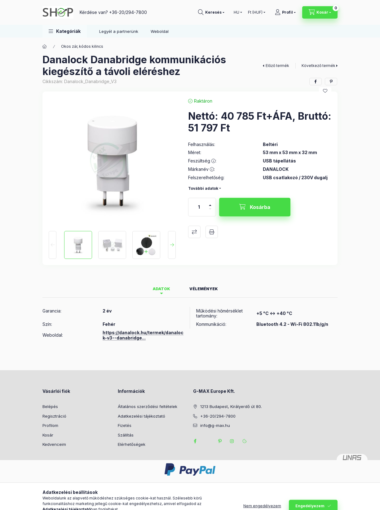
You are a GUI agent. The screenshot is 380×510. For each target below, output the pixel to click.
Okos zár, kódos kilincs (82, 46)
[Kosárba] (254, 207)
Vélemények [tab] (203, 288)
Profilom (50, 425)
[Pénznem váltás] (255, 12)
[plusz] (210, 202)
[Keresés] (211, 12)
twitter (207, 441)
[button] (64, 31)
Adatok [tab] (161, 288)
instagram (232, 441)
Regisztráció (54, 416)
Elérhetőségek (131, 444)
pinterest (220, 441)
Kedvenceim (54, 444)
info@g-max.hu (215, 425)
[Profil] (285, 12)
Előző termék (277, 65)
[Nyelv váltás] (236, 12)
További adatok (203, 188)
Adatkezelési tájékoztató (141, 416)
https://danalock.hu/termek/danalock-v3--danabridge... (143, 335)
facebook (195, 441)
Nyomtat (211, 232)
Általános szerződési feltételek (147, 406)
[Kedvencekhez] (325, 91)
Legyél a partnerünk (118, 31)
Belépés (50, 406)
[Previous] (52, 245)
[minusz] (210, 211)
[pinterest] (331, 81)
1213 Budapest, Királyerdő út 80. (231, 406)
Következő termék (318, 65)
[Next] (172, 245)
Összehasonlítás (194, 232)
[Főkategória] (44, 46)
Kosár (47, 434)
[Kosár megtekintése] (320, 12)
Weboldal (160, 31)
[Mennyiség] (199, 207)
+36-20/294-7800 (128, 12)
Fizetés (124, 425)
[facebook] (315, 81)
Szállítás (126, 434)
